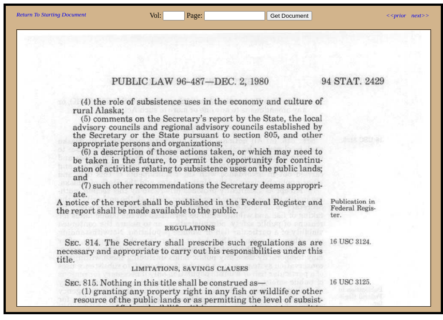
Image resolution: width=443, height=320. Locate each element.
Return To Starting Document (51, 14)
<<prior (396, 15)
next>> (420, 15)
